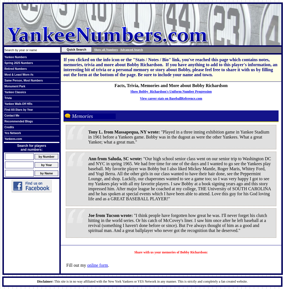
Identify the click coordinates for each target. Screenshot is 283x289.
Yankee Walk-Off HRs (18, 103)
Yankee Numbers (15, 57)
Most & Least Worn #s (18, 74)
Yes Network (12, 133)
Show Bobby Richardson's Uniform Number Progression (171, 91)
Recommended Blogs (18, 121)
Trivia (8, 98)
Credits (9, 127)
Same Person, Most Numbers (23, 80)
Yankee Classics (15, 92)
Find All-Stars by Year (18, 109)
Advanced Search (131, 49)
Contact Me (11, 115)
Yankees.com (13, 138)
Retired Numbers (15, 68)
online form (97, 265)
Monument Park (14, 86)
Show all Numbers (106, 49)
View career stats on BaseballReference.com (171, 98)
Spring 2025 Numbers (18, 63)
